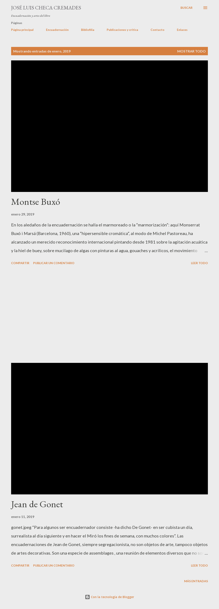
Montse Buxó (35, 201)
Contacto (157, 29)
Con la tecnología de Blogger (109, 597)
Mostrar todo (191, 51)
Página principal (22, 29)
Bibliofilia (87, 29)
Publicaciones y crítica (122, 29)
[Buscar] (186, 7)
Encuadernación (57, 29)
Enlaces (182, 29)
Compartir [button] (20, 263)
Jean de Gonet (37, 504)
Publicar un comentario (53, 263)
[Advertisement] (109, 315)
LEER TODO (199, 263)
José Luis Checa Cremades (46, 7)
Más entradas (196, 581)
